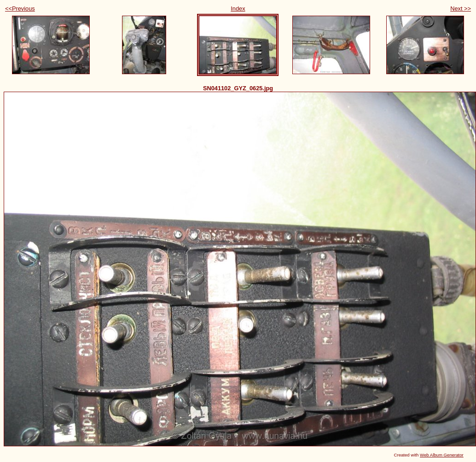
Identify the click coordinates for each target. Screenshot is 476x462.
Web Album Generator (442, 454)
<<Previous (20, 8)
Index (238, 8)
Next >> (460, 8)
